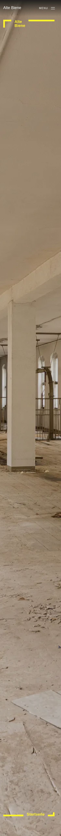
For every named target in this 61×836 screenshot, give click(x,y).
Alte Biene (12, 7)
